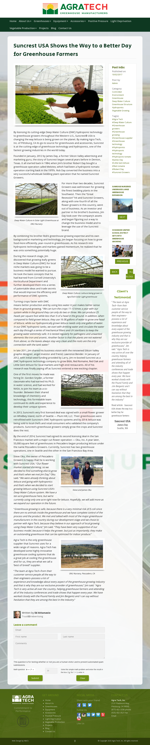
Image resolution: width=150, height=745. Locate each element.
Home (13, 21)
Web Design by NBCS (20, 741)
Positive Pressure (98, 21)
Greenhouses (42, 21)
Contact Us (65, 28)
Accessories (78, 21)
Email (113, 715)
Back (114, 271)
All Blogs (129, 274)
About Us (25, 21)
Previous (122, 261)
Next (122, 217)
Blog (53, 28)
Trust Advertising (32, 616)
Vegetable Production (23, 28)
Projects (44, 28)
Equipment (60, 21)
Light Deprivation (121, 21)
